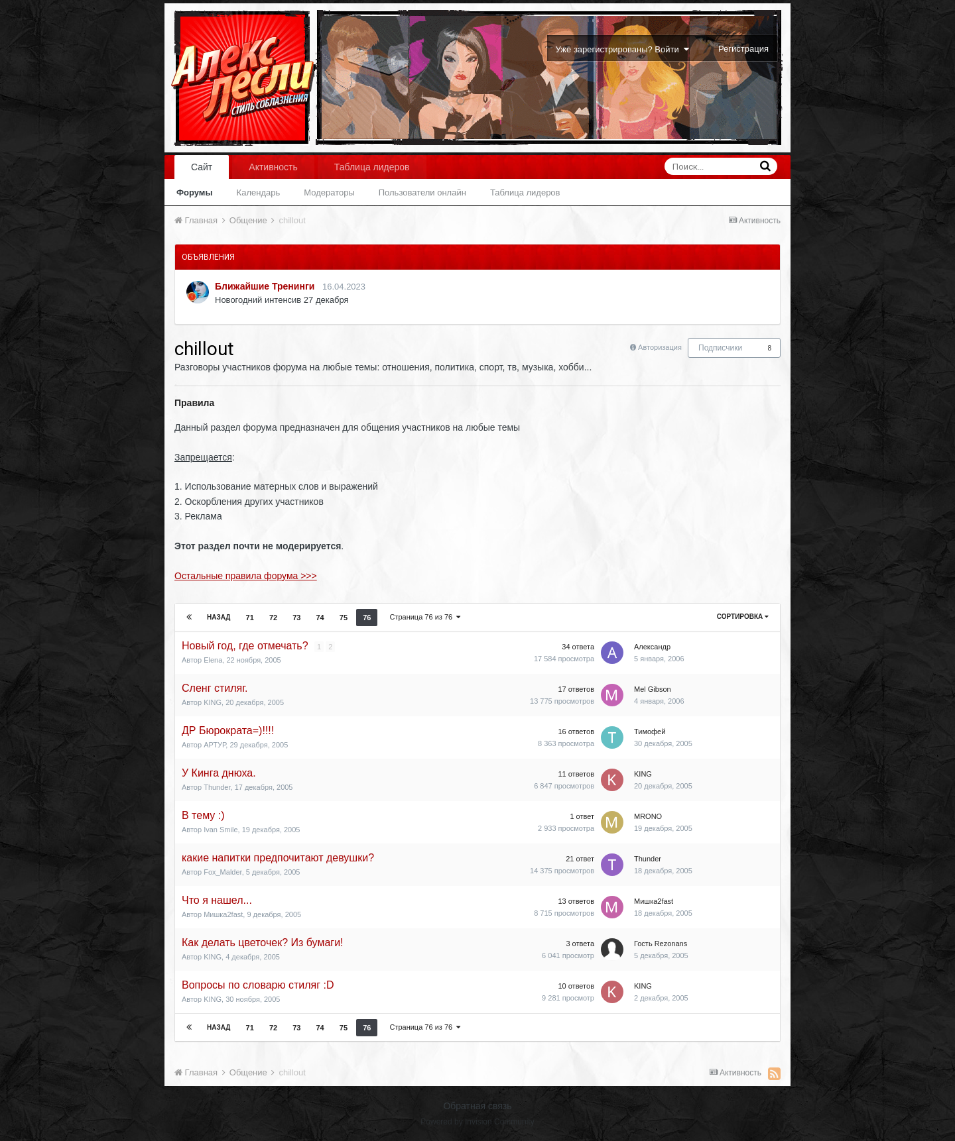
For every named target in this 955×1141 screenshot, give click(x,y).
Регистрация (743, 49)
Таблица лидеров (525, 192)
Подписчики (720, 348)
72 (273, 618)
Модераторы (329, 192)
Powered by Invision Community (477, 1121)
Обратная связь (477, 1106)
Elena (213, 660)
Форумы (194, 192)
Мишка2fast (223, 914)
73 (296, 618)
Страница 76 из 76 (424, 617)
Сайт (201, 167)
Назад (218, 617)
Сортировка (743, 616)
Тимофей (649, 731)
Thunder (217, 787)
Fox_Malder (222, 872)
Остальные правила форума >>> (245, 575)
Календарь (259, 192)
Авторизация (660, 347)
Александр (652, 647)
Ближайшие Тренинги (264, 286)
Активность (273, 167)
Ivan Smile (220, 830)
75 (344, 618)
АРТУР (214, 745)
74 (320, 618)
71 (250, 618)
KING (213, 702)
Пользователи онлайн (422, 192)
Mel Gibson (652, 689)
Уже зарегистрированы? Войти (622, 49)
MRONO (648, 816)
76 (367, 618)
